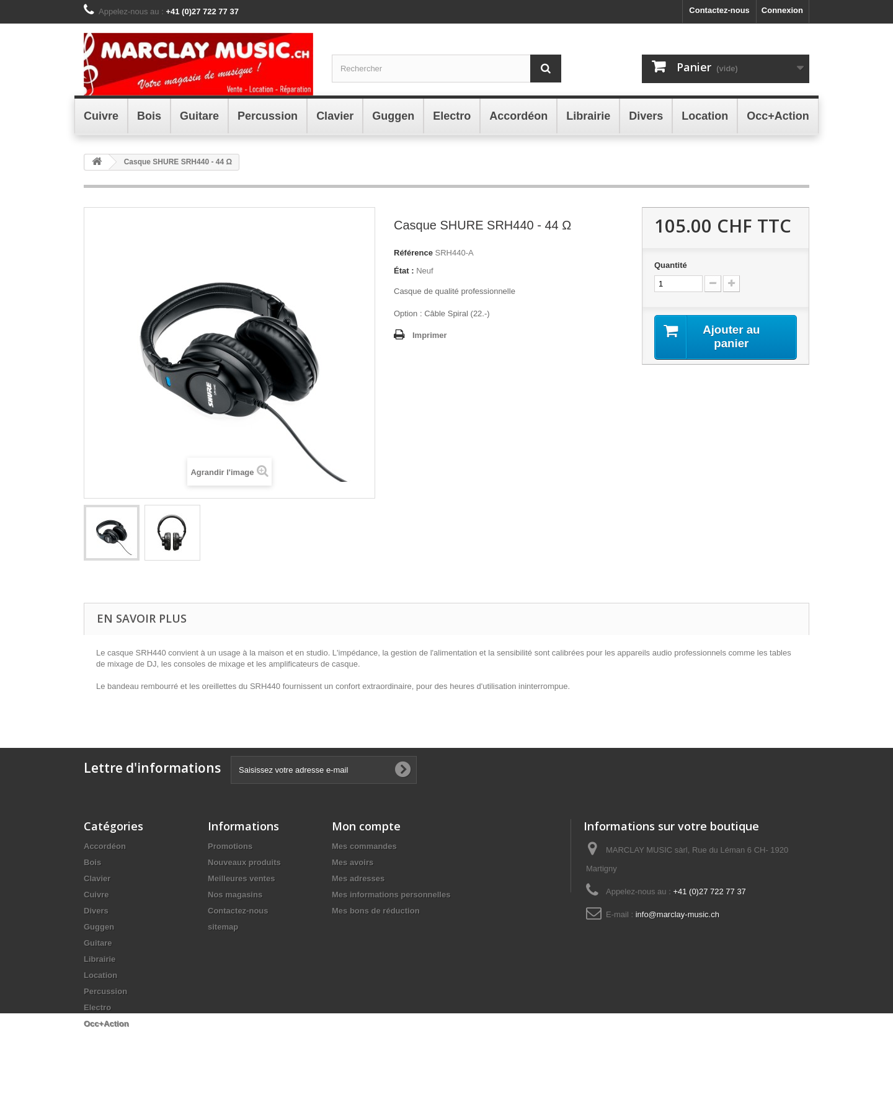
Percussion (105, 991)
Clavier (97, 878)
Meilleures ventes (241, 878)
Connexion (782, 10)
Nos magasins (235, 894)
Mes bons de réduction (376, 910)
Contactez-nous (719, 10)
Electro (97, 1007)
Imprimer (429, 335)
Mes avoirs (352, 862)
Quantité (670, 265)
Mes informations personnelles (391, 894)
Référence (413, 252)
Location (100, 975)
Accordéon (105, 846)
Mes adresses (358, 878)
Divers (96, 910)
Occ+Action (106, 1023)
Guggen (99, 926)
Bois (92, 862)
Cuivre (96, 894)
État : (404, 270)
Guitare (98, 943)
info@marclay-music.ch (677, 914)
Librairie (99, 959)
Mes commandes (364, 846)
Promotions (230, 846)
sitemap (223, 926)
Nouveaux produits (244, 862)
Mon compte (366, 826)
